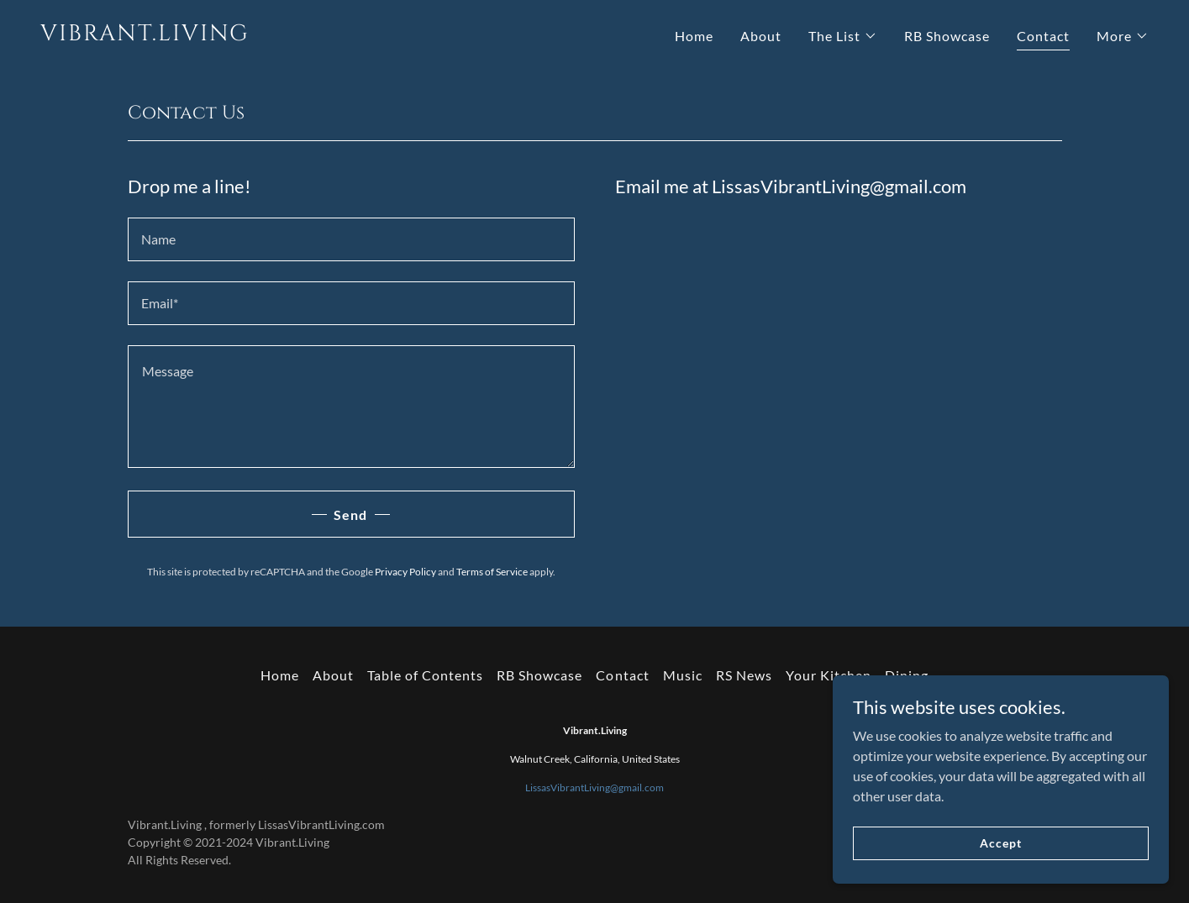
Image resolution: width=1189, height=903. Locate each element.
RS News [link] (744, 675)
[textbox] (351, 239)
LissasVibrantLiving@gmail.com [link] (594, 787)
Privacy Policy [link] (405, 571)
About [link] (760, 36)
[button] (842, 36)
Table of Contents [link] (425, 675)
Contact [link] (1043, 36)
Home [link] (694, 36)
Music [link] (682, 675)
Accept (1000, 843)
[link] (310, 35)
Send (350, 514)
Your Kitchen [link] (828, 675)
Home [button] (279, 675)
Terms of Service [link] (492, 571)
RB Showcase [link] (947, 36)
